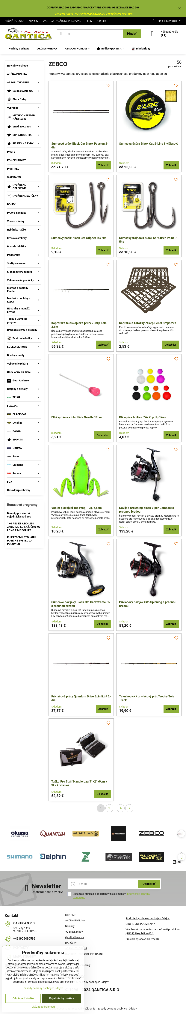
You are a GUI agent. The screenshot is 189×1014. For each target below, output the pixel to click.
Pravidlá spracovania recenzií (142, 939)
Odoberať (149, 884)
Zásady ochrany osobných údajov (117, 1008)
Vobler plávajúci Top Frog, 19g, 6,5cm (76, 508)
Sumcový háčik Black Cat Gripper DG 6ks (78, 238)
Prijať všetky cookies (61, 998)
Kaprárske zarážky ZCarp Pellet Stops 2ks (147, 323)
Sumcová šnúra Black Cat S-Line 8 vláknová (149, 143)
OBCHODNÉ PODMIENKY (140, 923)
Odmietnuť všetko (23, 998)
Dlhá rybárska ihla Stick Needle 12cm (76, 417)
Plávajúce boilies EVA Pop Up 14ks (142, 417)
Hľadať (131, 33)
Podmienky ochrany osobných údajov (148, 918)
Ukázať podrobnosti (43, 1006)
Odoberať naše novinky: (47, 892)
